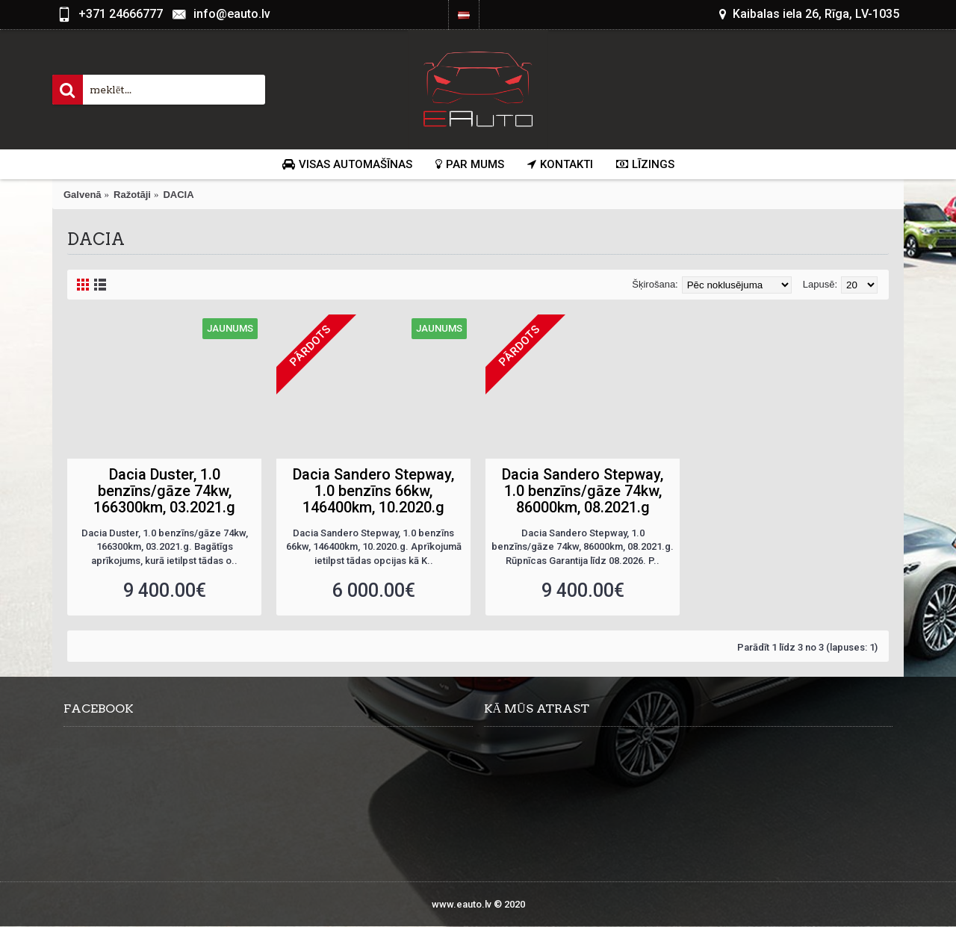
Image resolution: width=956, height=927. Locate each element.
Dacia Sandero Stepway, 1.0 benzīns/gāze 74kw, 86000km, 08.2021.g (582, 490)
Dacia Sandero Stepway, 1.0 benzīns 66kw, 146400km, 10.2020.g (373, 490)
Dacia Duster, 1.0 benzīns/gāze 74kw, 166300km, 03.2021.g (164, 490)
